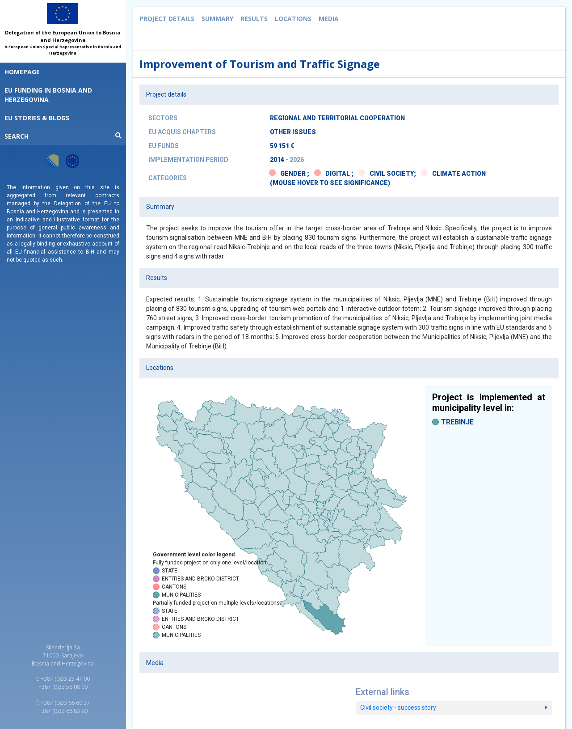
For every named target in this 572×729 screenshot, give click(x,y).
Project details (166, 18)
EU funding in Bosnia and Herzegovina (48, 95)
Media (329, 18)
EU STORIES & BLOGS (36, 118)
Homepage (22, 72)
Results (254, 18)
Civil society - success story (453, 707)
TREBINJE (457, 422)
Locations (293, 18)
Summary (217, 18)
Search (63, 136)
